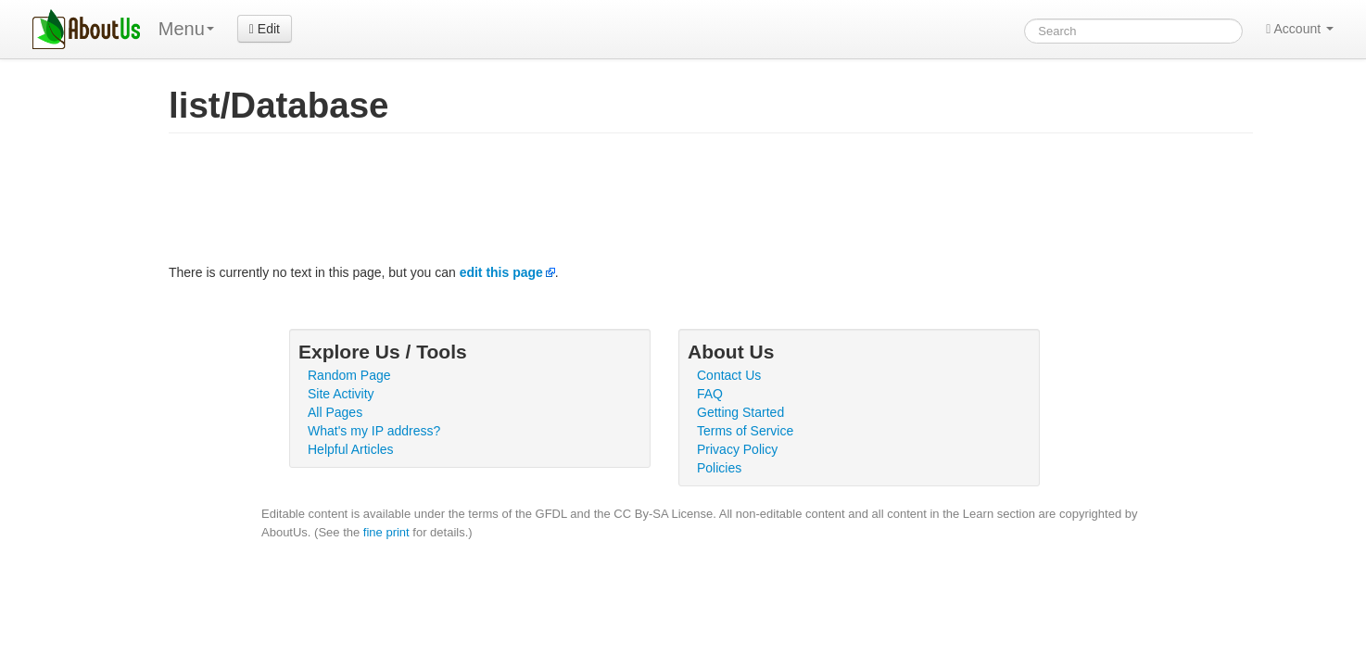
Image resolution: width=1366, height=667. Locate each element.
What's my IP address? (374, 430)
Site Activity (341, 393)
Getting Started (740, 412)
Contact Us (729, 375)
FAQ (710, 393)
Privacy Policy (737, 449)
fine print (386, 532)
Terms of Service (745, 430)
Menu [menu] (186, 29)
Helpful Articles (351, 449)
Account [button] (1300, 28)
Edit (264, 28)
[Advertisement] (506, 203)
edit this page (501, 272)
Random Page (349, 375)
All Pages (335, 412)
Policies (719, 467)
